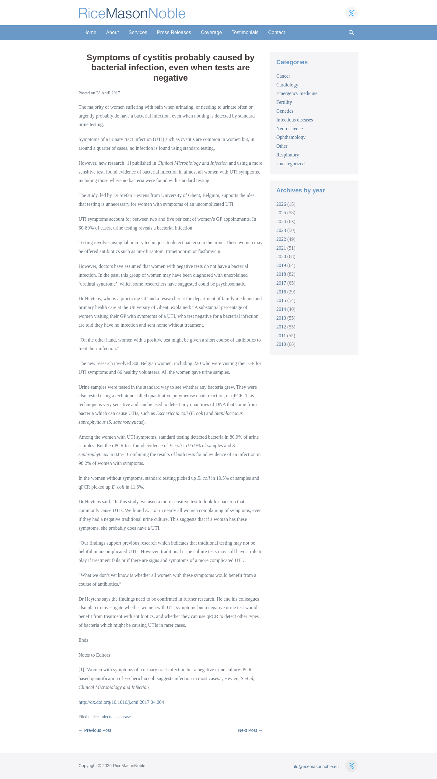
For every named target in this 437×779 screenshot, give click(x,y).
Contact (276, 32)
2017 (281, 283)
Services (138, 32)
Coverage (211, 32)
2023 (281, 230)
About (112, 32)
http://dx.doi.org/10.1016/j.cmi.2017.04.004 (121, 702)
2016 (281, 291)
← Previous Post (95, 730)
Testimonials (245, 32)
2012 (281, 326)
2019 (281, 265)
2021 (281, 248)
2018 (281, 274)
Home (89, 32)
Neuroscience (289, 128)
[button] (351, 32)
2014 (281, 309)
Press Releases (174, 32)
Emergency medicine (296, 93)
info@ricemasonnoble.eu (315, 766)
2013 (281, 318)
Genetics (284, 111)
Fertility (284, 102)
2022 (281, 239)
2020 (281, 256)
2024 (281, 221)
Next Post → (250, 730)
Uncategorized (290, 163)
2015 (281, 300)
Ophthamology (291, 137)
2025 (281, 212)
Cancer (283, 76)
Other (281, 146)
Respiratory (287, 154)
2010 (281, 344)
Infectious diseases (116, 716)
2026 (281, 204)
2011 (281, 335)
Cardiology (287, 84)
